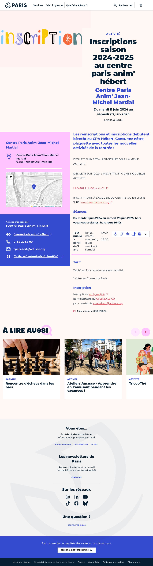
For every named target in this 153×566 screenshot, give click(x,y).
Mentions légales (22, 562)
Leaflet (34, 206)
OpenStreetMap (49, 206)
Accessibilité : (54, 562)
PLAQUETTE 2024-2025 (89, 187)
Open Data (93, 562)
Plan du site (134, 562)
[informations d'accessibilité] (131, 234)
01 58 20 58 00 (105, 298)
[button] (34, 187)
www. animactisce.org (95, 202)
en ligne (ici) (97, 294)
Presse (81, 562)
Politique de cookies (113, 562)
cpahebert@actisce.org (108, 303)
